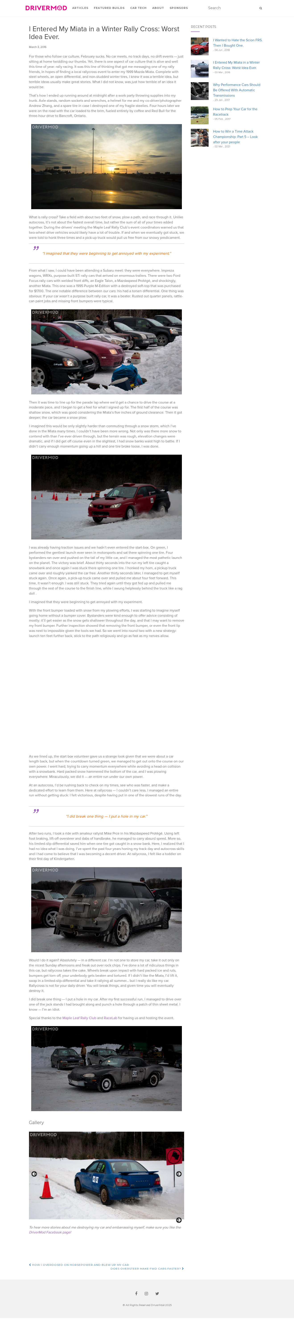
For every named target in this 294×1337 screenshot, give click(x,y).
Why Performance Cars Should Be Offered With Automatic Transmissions (236, 90)
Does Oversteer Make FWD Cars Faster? (147, 1287)
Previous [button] (34, 1174)
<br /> (106, 695)
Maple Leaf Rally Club (79, 1018)
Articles (80, 8)
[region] (106, 1186)
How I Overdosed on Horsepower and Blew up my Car (79, 1283)
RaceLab (110, 1018)
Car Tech (138, 8)
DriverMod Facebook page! (50, 1251)
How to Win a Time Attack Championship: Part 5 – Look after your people (235, 136)
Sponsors (179, 8)
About (158, 8)
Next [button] (178, 1174)
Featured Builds (109, 8)
